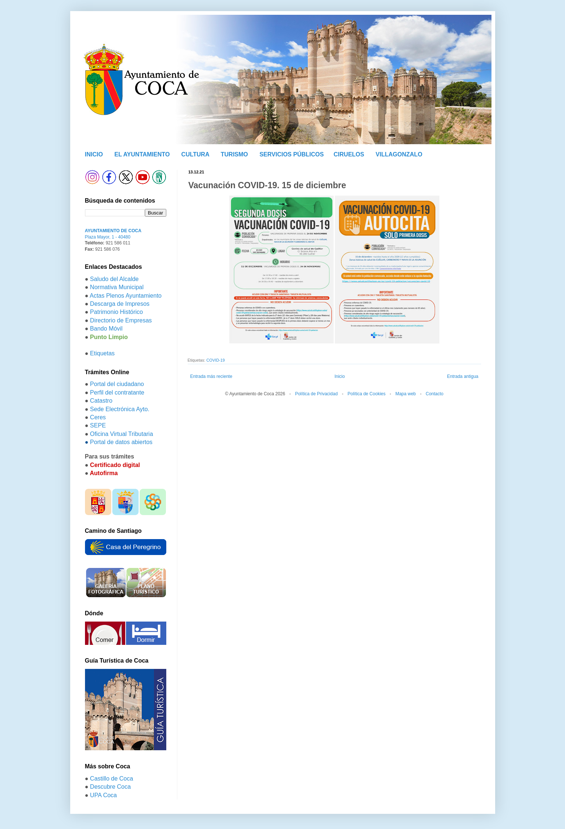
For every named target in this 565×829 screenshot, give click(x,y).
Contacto (434, 393)
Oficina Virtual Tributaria (121, 434)
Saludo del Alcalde (114, 279)
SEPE (98, 425)
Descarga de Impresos (120, 304)
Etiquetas (102, 353)
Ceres (98, 417)
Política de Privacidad (316, 393)
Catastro (101, 400)
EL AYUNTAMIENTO (142, 154)
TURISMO (234, 154)
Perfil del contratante (117, 392)
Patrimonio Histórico (116, 312)
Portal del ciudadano (117, 384)
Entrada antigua (463, 376)
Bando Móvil (106, 328)
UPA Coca (103, 795)
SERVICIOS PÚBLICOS (291, 154)
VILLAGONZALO (399, 154)
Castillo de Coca (111, 778)
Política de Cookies (367, 393)
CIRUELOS (349, 154)
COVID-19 (216, 360)
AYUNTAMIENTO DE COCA (113, 230)
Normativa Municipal (117, 287)
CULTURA (195, 154)
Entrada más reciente (211, 376)
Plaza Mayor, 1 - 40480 (107, 237)
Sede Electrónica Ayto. (120, 409)
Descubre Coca (110, 787)
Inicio (339, 376)
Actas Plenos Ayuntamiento (126, 295)
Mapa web (405, 393)
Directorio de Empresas (121, 320)
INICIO (94, 154)
